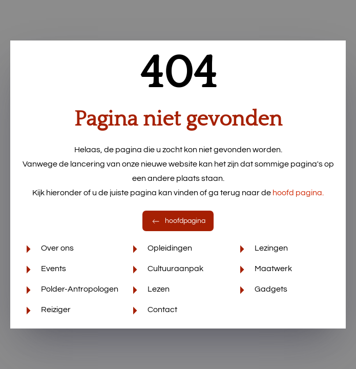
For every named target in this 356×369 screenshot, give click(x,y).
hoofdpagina (178, 221)
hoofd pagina (298, 193)
